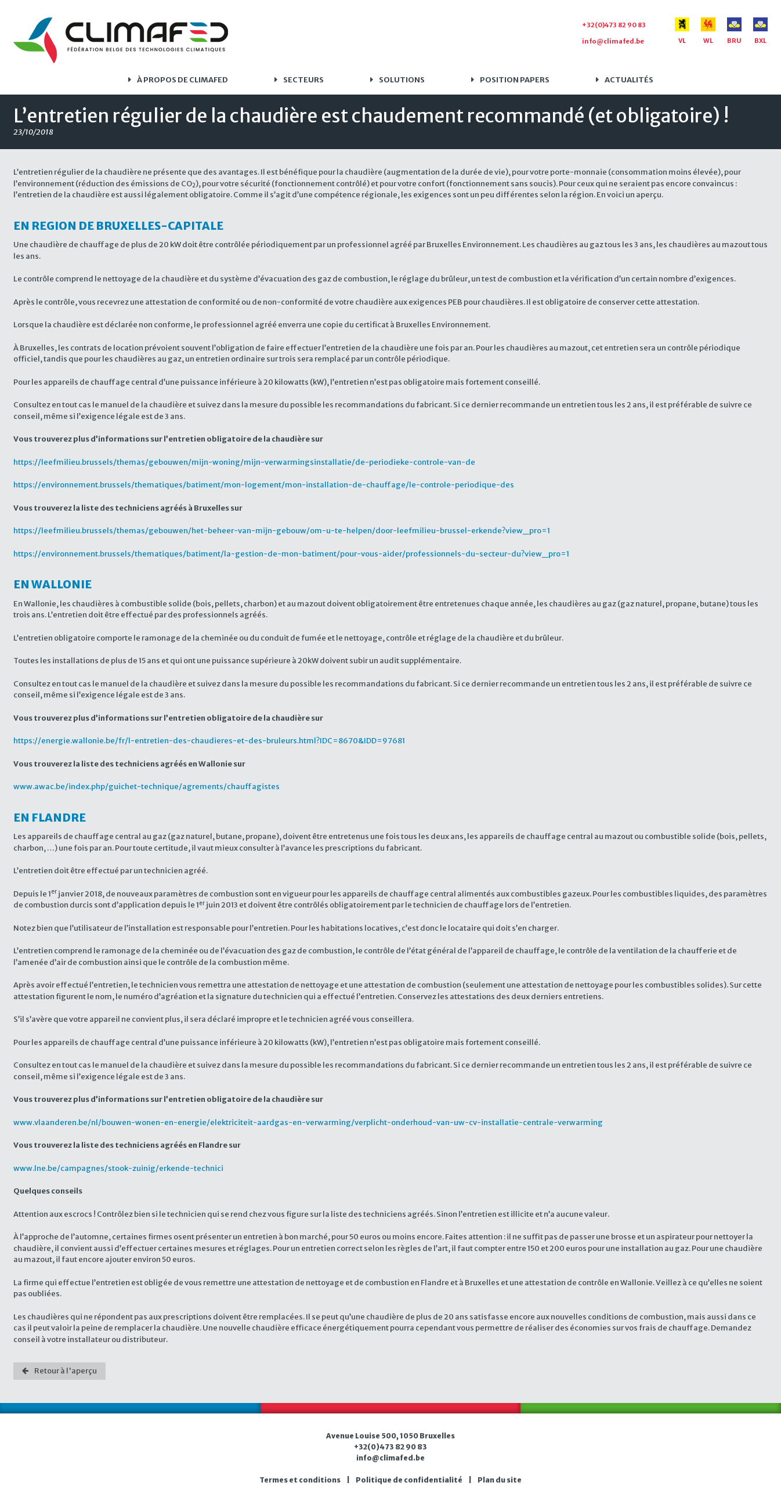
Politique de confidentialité (409, 1480)
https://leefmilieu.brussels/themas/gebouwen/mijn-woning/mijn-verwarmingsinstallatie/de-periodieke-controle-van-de (244, 462)
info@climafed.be (613, 41)
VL (682, 31)
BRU (734, 31)
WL (708, 31)
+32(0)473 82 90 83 (614, 25)
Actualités (629, 80)
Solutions (402, 80)
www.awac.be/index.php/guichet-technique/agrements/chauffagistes (146, 786)
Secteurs (303, 80)
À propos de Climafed (182, 80)
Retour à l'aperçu (65, 1371)
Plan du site (500, 1480)
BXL (760, 31)
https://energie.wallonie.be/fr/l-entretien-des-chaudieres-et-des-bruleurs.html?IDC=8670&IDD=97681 (209, 741)
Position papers (514, 80)
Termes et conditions (300, 1480)
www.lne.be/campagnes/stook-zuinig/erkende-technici (118, 1168)
